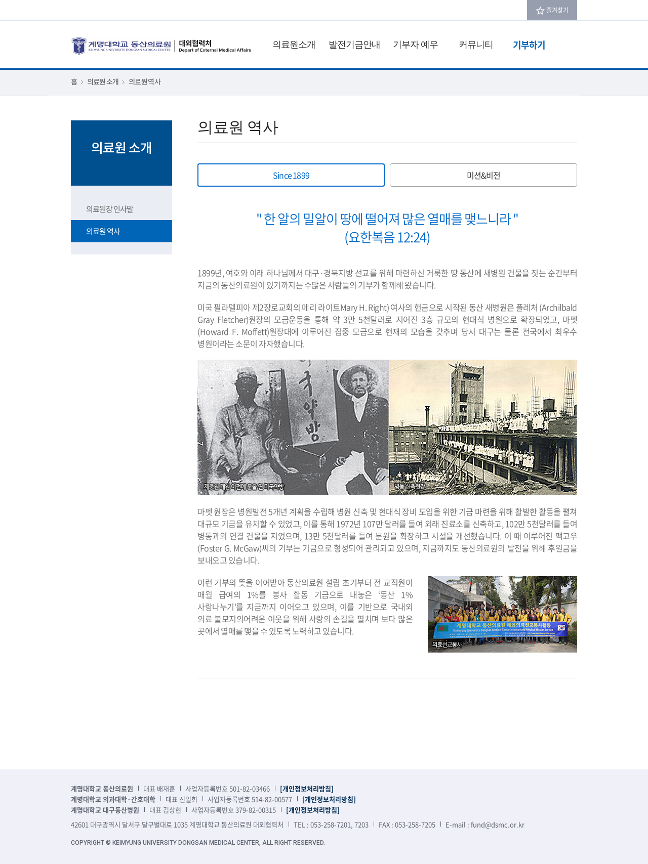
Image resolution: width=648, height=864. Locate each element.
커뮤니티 (476, 44)
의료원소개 (293, 44)
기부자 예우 (415, 44)
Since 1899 (291, 175)
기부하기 (529, 45)
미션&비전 (484, 175)
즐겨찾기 (557, 10)
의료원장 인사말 (109, 208)
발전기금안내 (354, 44)
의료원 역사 (103, 231)
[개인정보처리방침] (307, 788)
